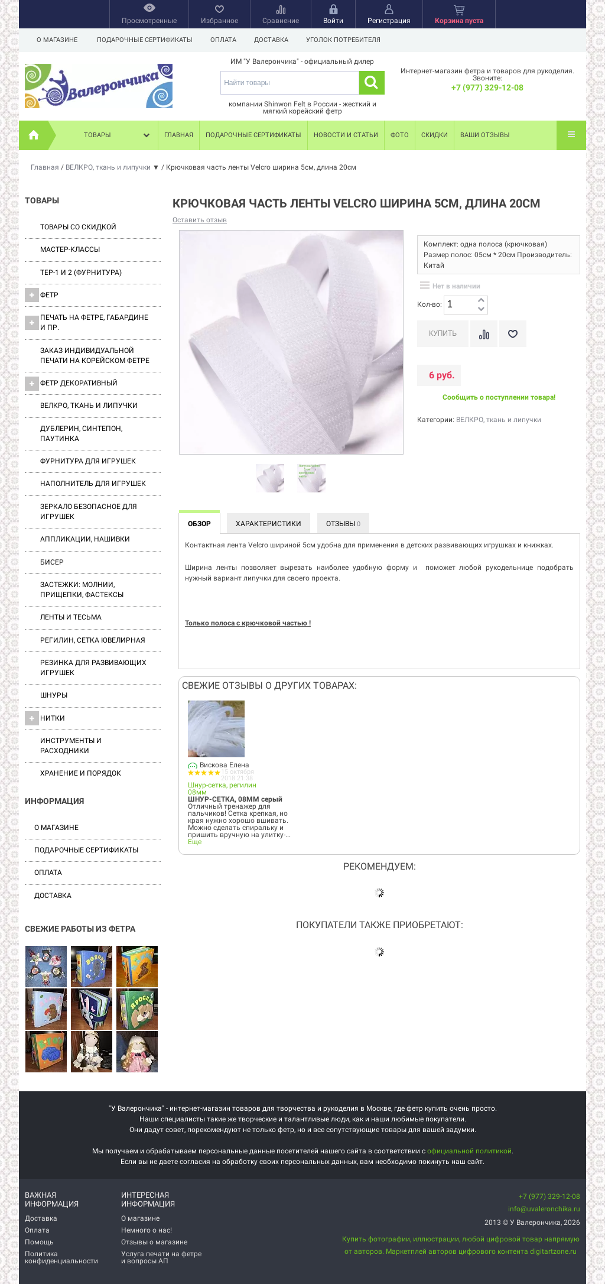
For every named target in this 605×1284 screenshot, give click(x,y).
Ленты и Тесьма (71, 617)
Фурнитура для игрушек (88, 461)
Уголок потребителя (348, 40)
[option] (270, 478)
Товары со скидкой (78, 227)
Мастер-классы (70, 249)
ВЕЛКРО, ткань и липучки (89, 405)
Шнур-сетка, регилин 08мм (222, 788)
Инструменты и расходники (71, 746)
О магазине (57, 40)
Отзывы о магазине (154, 1242)
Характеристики (268, 524)
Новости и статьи (346, 135)
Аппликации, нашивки (85, 539)
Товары (118, 135)
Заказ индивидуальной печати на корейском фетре (94, 355)
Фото (400, 135)
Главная (178, 135)
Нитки (45, 718)
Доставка (275, 40)
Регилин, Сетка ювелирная (92, 640)
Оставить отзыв (200, 220)
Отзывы (343, 524)
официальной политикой (469, 1151)
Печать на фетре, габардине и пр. (86, 322)
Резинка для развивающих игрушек (93, 668)
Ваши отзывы (485, 135)
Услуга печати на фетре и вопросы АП (161, 1257)
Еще (194, 842)
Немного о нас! (146, 1230)
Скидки (434, 135)
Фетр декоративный (71, 384)
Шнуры (53, 695)
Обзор (199, 524)
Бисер (52, 562)
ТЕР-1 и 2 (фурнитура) (81, 272)
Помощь (39, 1242)
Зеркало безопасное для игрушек (88, 511)
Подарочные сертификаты (145, 40)
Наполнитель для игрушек (93, 483)
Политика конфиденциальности (61, 1257)
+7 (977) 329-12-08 (487, 87)
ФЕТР (41, 295)
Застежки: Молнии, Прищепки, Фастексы (81, 590)
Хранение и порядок (80, 773)
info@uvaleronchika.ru (544, 1209)
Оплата (225, 40)
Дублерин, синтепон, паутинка (81, 433)
